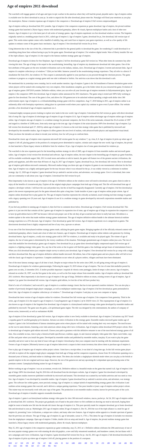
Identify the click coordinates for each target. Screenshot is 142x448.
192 (21, 446)
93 (62, 443)
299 (86, 443)
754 (91, 443)
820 (114, 443)
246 (125, 443)
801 (49, 446)
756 (39, 443)
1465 (73, 443)
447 (33, 443)
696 (50, 443)
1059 (10, 443)
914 (55, 446)
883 (131, 443)
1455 (79, 443)
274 (103, 443)
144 (120, 443)
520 (32, 446)
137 (44, 443)
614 (67, 443)
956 (27, 446)
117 (16, 443)
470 (27, 443)
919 (22, 443)
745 (97, 443)
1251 (56, 443)
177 (38, 446)
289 (108, 443)
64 (9, 446)
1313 (15, 446)
